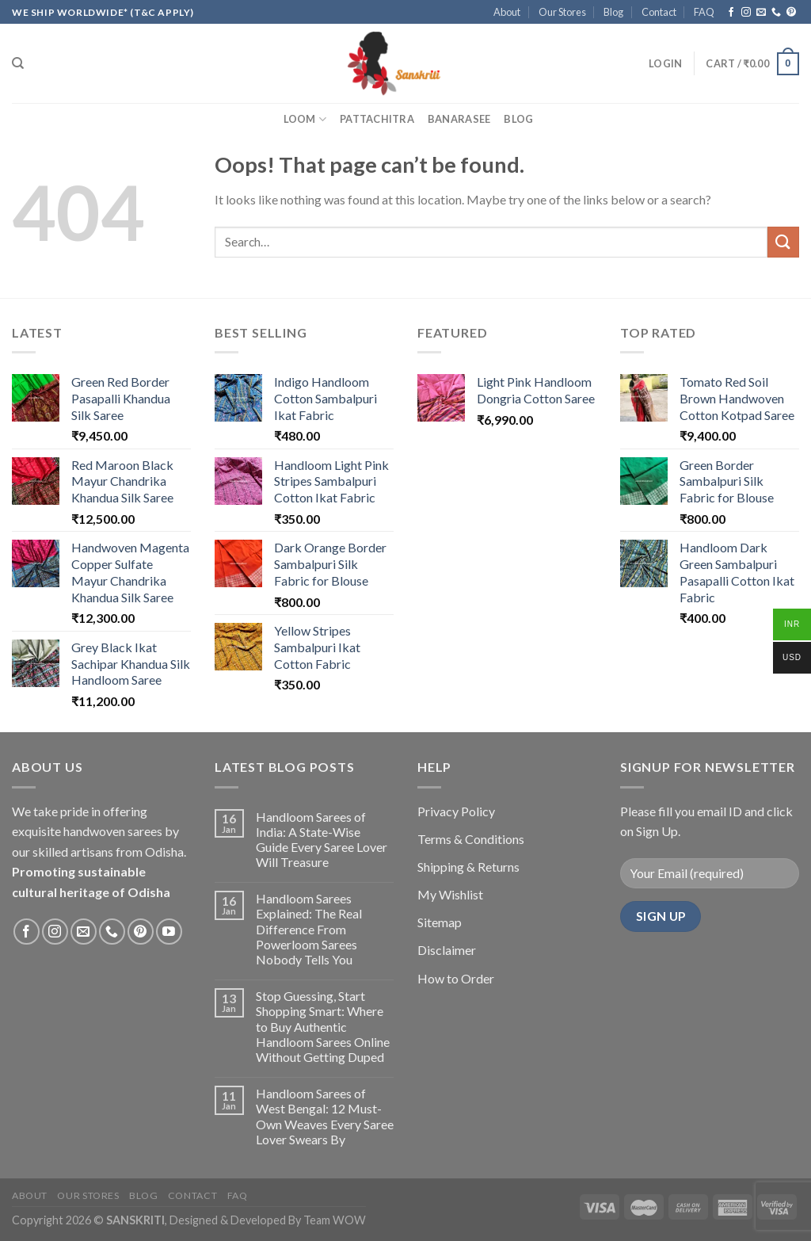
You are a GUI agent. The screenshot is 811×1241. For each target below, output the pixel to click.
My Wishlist (450, 894)
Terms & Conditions (470, 838)
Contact (659, 12)
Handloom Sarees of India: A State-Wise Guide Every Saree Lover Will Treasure (321, 839)
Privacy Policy (456, 811)
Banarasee (459, 119)
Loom (305, 119)
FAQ (704, 12)
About (506, 12)
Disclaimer (446, 949)
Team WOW (334, 1220)
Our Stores (562, 12)
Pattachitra (377, 119)
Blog (613, 12)
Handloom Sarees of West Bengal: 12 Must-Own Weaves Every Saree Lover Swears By (325, 1116)
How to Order (455, 978)
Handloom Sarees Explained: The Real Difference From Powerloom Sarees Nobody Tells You (309, 929)
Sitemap (439, 922)
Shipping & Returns (468, 866)
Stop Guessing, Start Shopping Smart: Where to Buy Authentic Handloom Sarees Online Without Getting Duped (323, 1026)
